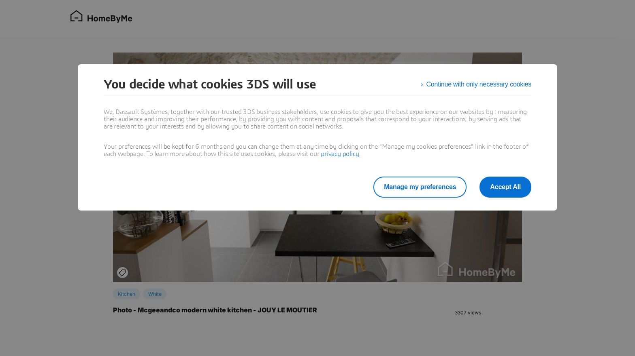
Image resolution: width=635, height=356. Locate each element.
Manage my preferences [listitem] (420, 186)
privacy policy (340, 154)
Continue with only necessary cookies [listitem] (478, 84)
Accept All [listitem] (505, 186)
